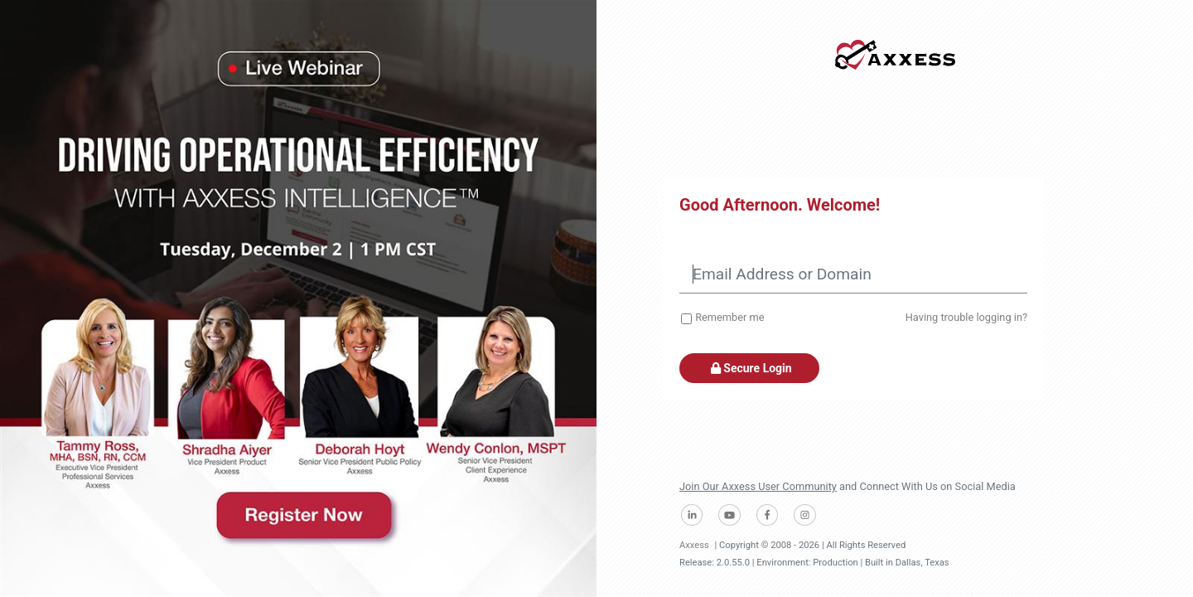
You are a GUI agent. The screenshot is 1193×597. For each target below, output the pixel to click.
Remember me (729, 317)
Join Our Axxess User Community (758, 486)
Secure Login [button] (749, 368)
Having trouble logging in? (966, 317)
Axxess (694, 545)
